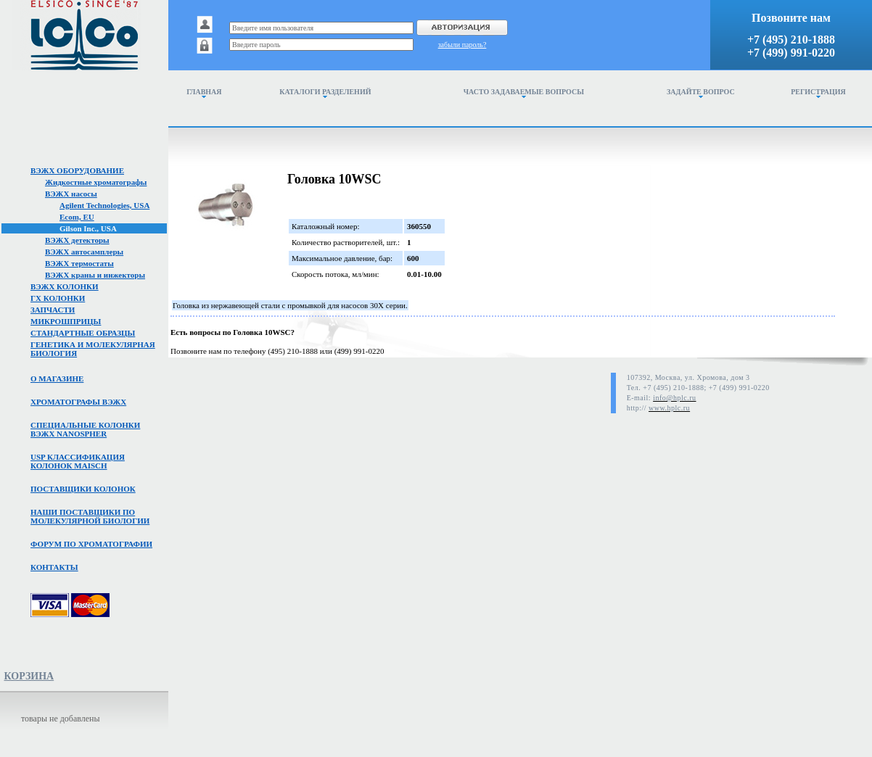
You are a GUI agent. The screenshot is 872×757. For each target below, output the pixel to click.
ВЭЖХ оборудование (77, 170)
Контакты (54, 567)
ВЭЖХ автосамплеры (84, 251)
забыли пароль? (462, 45)
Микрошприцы (65, 321)
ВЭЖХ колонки (64, 286)
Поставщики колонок (83, 488)
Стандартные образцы (82, 332)
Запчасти (52, 309)
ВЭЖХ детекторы (77, 240)
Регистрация (818, 93)
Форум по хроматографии (91, 543)
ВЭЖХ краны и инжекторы (95, 274)
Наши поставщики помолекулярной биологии (89, 516)
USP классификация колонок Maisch (77, 461)
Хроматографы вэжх (78, 401)
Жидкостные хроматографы (96, 182)
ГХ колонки (57, 298)
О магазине (56, 378)
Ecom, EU (76, 216)
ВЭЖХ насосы (71, 193)
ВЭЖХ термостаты (79, 263)
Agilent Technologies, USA (104, 205)
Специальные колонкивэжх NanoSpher (85, 429)
